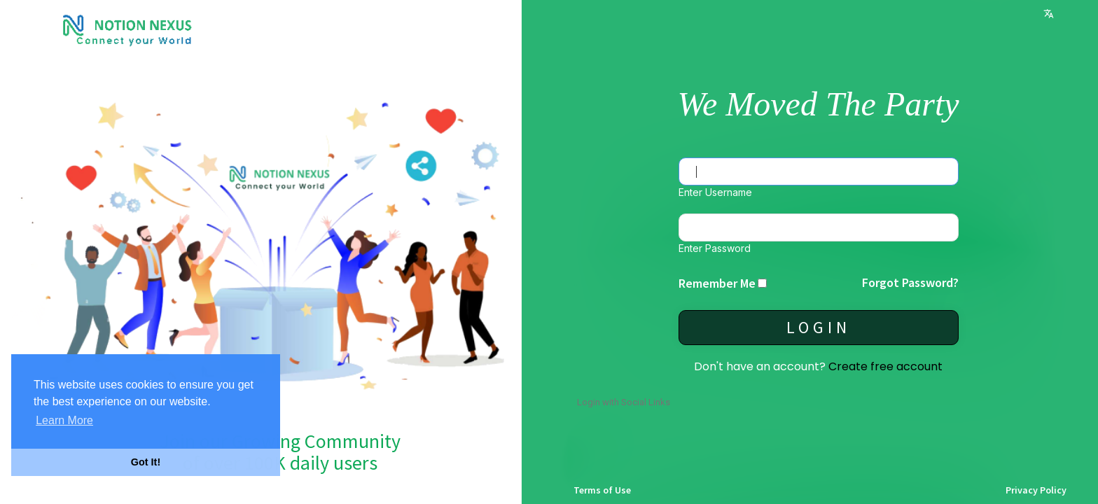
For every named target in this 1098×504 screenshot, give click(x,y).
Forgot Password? (910, 282)
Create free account (885, 366)
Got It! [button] (145, 462)
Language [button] (1048, 13)
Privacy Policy (1036, 490)
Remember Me (717, 283)
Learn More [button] (64, 420)
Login (818, 327)
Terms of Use (602, 490)
